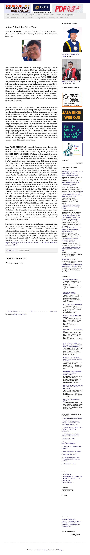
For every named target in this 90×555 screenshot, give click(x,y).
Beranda (32, 311)
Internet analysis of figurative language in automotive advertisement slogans (70, 240)
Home (7, 15)
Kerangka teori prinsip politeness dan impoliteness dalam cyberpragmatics (72, 373)
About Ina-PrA (15, 15)
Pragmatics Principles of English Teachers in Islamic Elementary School (71, 206)
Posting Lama (53, 311)
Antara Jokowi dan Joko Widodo (72, 451)
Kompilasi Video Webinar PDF (71, 478)
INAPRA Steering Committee (46, 15)
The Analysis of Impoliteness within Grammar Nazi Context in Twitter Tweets (71, 248)
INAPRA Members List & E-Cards (15, 18)
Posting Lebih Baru (11, 311)
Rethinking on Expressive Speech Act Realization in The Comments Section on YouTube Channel (72, 173)
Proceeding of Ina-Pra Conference (58, 18)
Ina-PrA (64, 56)
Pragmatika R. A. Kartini (69, 454)
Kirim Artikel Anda (68, 483)
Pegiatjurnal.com (66, 526)
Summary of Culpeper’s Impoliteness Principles (69, 292)
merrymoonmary (42, 550)
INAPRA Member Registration (65, 15)
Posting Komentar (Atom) (19, 314)
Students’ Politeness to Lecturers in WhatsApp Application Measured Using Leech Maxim (71, 229)
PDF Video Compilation (28, 15)
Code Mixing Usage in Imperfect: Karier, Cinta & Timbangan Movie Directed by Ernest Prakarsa (71, 217)
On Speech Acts (66, 259)
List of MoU (30, 18)
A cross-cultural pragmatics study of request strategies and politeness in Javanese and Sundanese (72, 194)
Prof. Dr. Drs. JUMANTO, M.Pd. (71, 54)
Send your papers (41, 18)
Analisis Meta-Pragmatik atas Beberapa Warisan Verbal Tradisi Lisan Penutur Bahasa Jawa (72, 345)
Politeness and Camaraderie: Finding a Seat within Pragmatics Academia (72, 359)
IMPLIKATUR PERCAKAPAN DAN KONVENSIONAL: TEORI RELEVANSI (73, 387)
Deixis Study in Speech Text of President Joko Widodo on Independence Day (70, 184)
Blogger (60, 550)
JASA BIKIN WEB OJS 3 (68, 519)
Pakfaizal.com (66, 521)
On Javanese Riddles (70, 464)
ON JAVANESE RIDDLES (70, 279)
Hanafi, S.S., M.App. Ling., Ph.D (71, 81)
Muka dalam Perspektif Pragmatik (72, 418)
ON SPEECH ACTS (68, 439)
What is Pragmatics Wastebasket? (72, 304)
